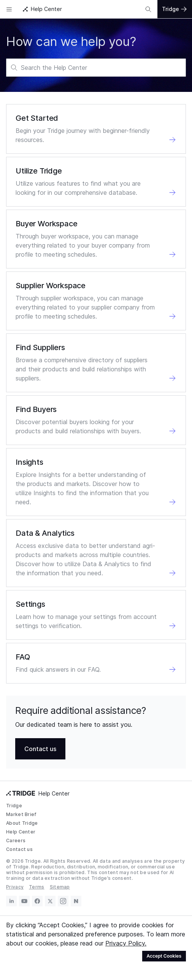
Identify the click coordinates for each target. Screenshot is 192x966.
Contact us (19, 849)
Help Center (20, 832)
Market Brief (21, 814)
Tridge (14, 805)
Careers (15, 840)
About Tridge (22, 823)
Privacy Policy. (125, 943)
